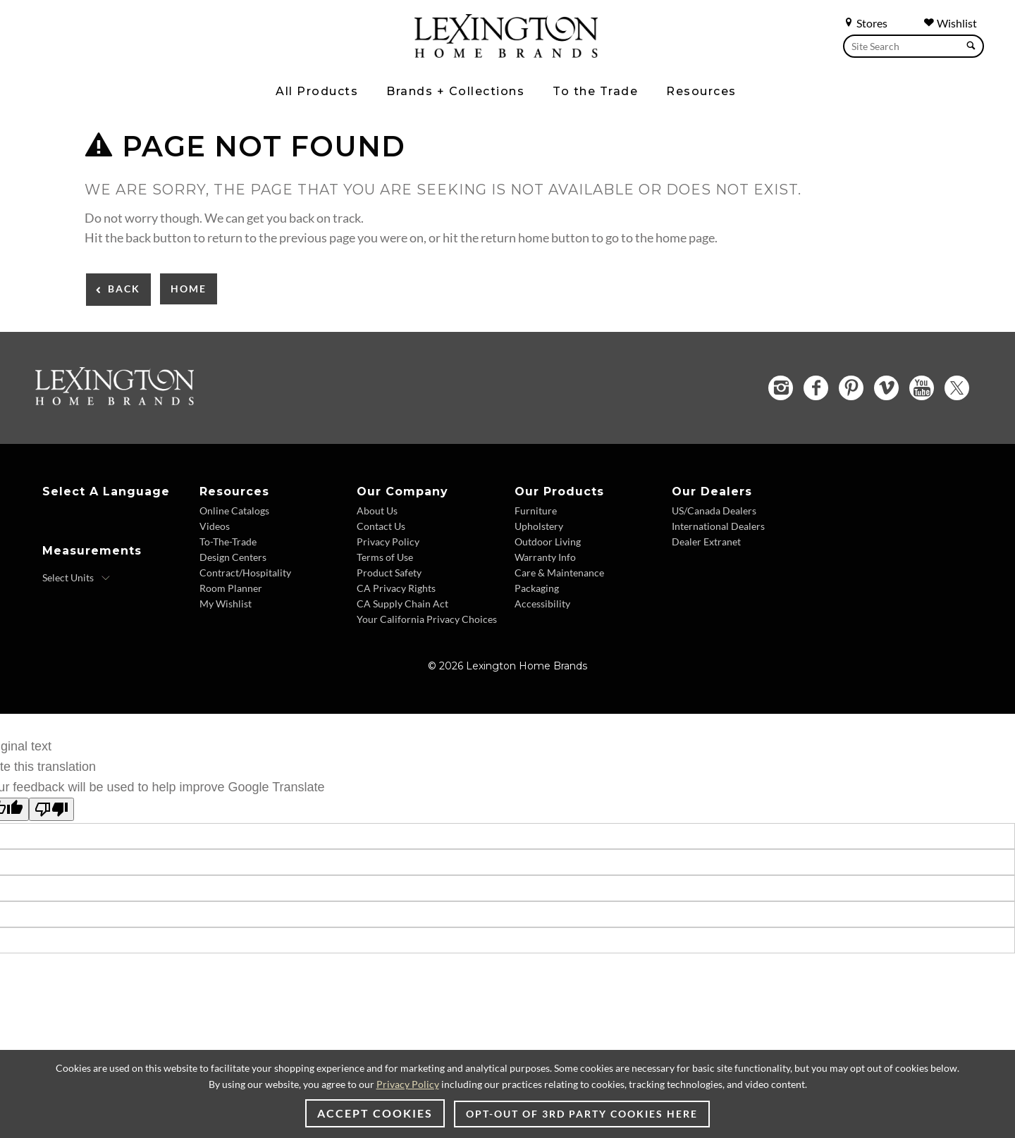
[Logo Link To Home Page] (506, 53)
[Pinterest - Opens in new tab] (851, 388)
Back (124, 289)
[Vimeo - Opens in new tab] (886, 388)
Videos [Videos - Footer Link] (214, 526)
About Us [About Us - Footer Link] (377, 511)
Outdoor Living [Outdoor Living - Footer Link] (548, 542)
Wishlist (950, 23)
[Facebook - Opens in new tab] (816, 388)
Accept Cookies (375, 1113)
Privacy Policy (407, 1084)
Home (189, 289)
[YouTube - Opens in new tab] (921, 388)
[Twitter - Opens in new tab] (957, 388)
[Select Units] (76, 578)
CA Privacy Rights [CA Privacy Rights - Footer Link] (396, 588)
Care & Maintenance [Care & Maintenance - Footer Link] (559, 573)
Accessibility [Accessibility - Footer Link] (542, 604)
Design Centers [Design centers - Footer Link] (232, 557)
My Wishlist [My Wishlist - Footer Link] (225, 604)
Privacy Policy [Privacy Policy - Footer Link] (388, 542)
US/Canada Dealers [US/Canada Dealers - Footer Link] (714, 511)
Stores (865, 23)
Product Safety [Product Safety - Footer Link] (389, 573)
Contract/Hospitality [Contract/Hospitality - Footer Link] (245, 573)
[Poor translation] (51, 809)
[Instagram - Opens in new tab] (780, 388)
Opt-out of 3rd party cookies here (582, 1114)
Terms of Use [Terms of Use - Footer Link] (385, 557)
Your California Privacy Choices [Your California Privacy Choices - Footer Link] (427, 619)
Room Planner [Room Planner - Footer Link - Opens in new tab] (230, 588)
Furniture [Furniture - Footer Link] (536, 511)
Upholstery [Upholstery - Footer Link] (539, 526)
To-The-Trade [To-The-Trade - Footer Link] (228, 542)
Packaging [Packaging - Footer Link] (537, 588)
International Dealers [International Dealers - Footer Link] (718, 526)
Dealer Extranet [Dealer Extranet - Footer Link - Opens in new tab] (706, 542)
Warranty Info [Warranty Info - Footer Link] (545, 557)
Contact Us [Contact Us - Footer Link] (381, 526)
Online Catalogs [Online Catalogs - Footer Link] (234, 511)
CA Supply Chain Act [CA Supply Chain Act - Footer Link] (402, 604)
